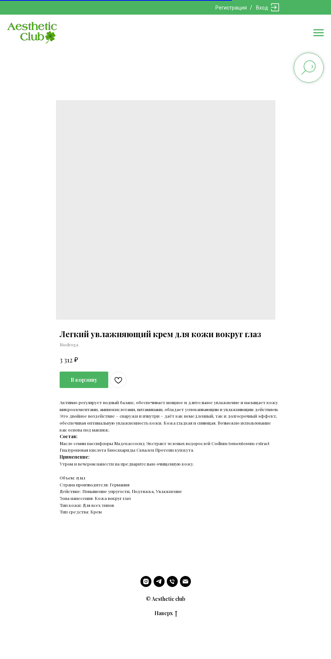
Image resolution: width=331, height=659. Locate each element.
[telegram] (159, 581)
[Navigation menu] (318, 33)
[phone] (172, 581)
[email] (185, 581)
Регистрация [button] (231, 8)
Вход (262, 8)
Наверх (165, 613)
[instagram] (145, 581)
